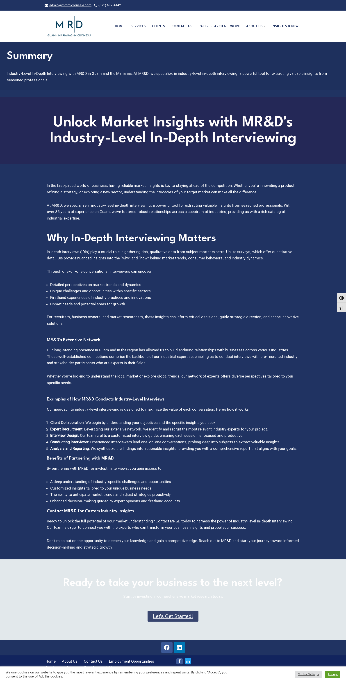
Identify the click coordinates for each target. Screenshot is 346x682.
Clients (157, 26)
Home (118, 26)
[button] (264, 26)
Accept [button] (333, 674)
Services (136, 26)
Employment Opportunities (131, 663)
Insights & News (285, 26)
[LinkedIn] (188, 663)
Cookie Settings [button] (308, 674)
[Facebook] (179, 663)
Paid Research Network (219, 26)
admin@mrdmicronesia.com (70, 5)
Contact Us (180, 26)
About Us (69, 663)
